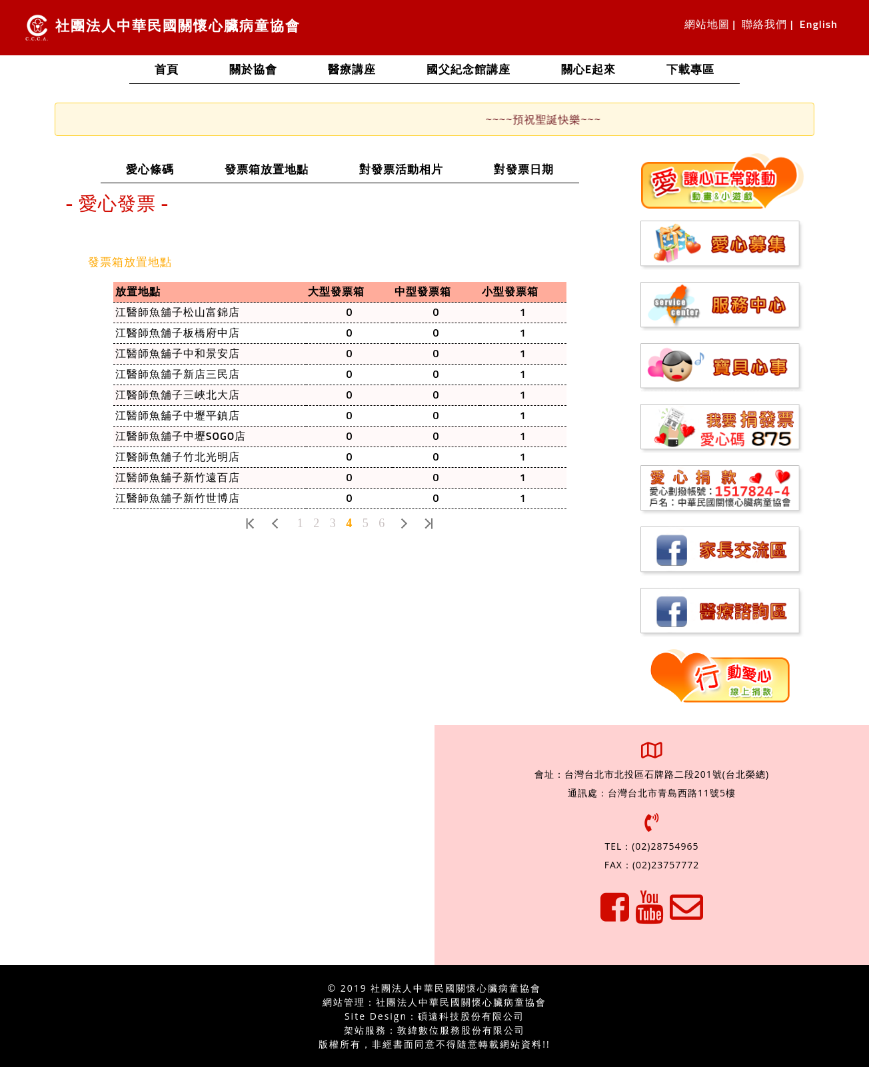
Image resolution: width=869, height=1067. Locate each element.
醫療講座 (352, 70)
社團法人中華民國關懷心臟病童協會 (163, 27)
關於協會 (253, 70)
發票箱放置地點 (279, 168)
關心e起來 (588, 70)
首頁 (179, 68)
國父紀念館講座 (468, 70)
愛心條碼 (162, 168)
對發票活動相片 (413, 168)
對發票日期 (536, 168)
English (819, 24)
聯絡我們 (764, 24)
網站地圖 (707, 24)
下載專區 (690, 70)
